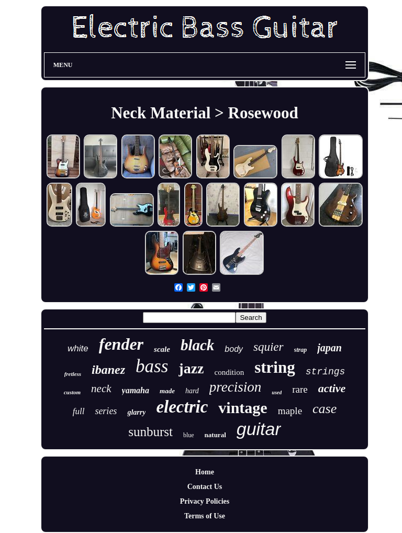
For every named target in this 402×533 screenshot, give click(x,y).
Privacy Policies (204, 501)
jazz (191, 368)
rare (300, 389)
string (274, 367)
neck (101, 388)
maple (290, 410)
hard (192, 391)
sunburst (150, 432)
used (277, 392)
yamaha (135, 390)
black (197, 345)
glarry (136, 412)
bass (152, 366)
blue (188, 435)
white (78, 348)
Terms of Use (204, 516)
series (106, 411)
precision (235, 387)
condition (229, 372)
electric (182, 406)
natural (215, 435)
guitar (259, 429)
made (167, 391)
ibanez (108, 369)
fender (121, 344)
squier (268, 346)
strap (300, 349)
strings (325, 372)
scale (162, 349)
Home (204, 472)
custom (72, 392)
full (79, 411)
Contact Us (204, 487)
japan (329, 347)
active (332, 388)
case (324, 408)
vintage (242, 407)
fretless (72, 374)
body (234, 349)
